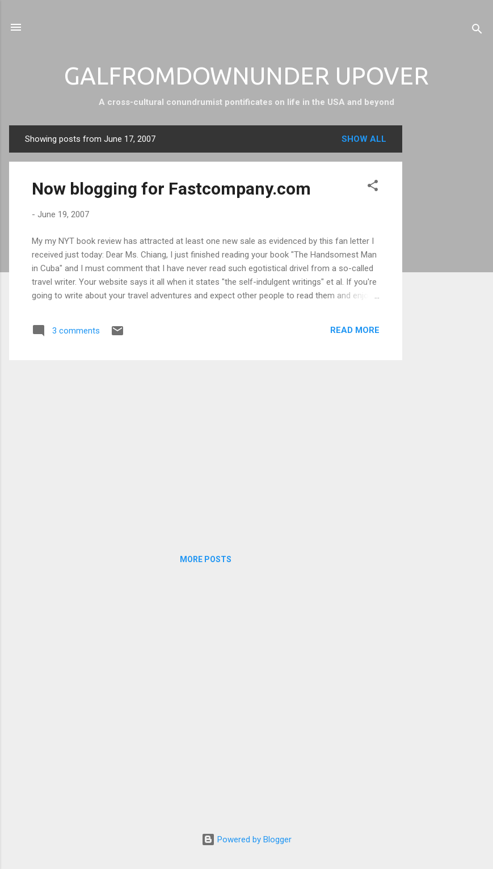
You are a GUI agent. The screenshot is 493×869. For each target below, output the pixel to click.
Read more (355, 330)
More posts (205, 559)
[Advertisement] (447, 295)
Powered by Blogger (246, 839)
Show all (364, 139)
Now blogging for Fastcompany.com (171, 189)
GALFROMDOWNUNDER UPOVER (246, 75)
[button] (373, 187)
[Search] (477, 31)
